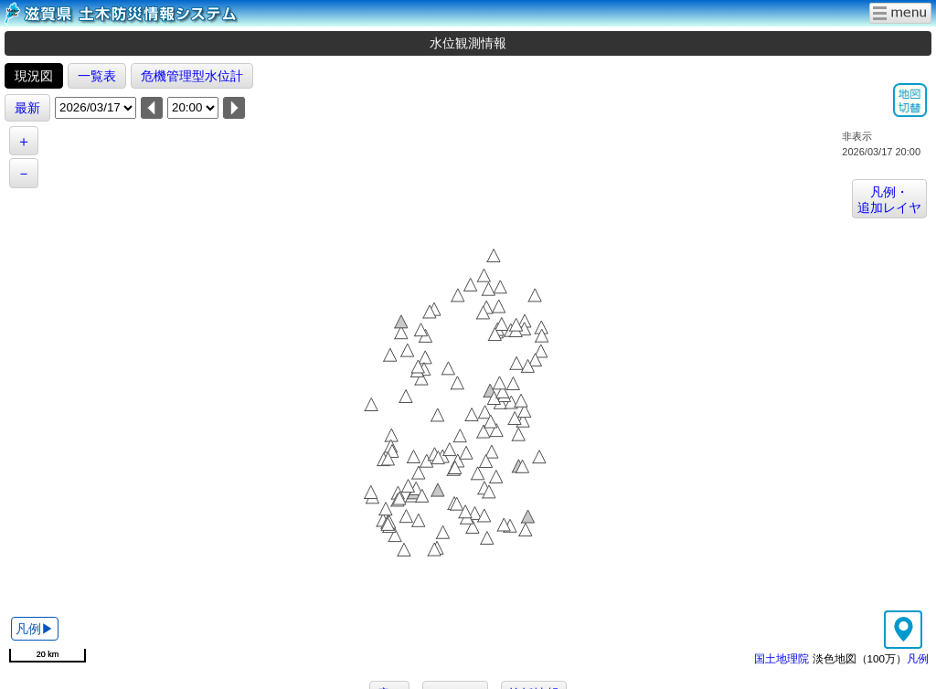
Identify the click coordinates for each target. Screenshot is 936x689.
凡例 (918, 658)
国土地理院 (781, 658)
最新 (27, 108)
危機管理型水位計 (192, 76)
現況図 (34, 76)
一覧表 (97, 76)
